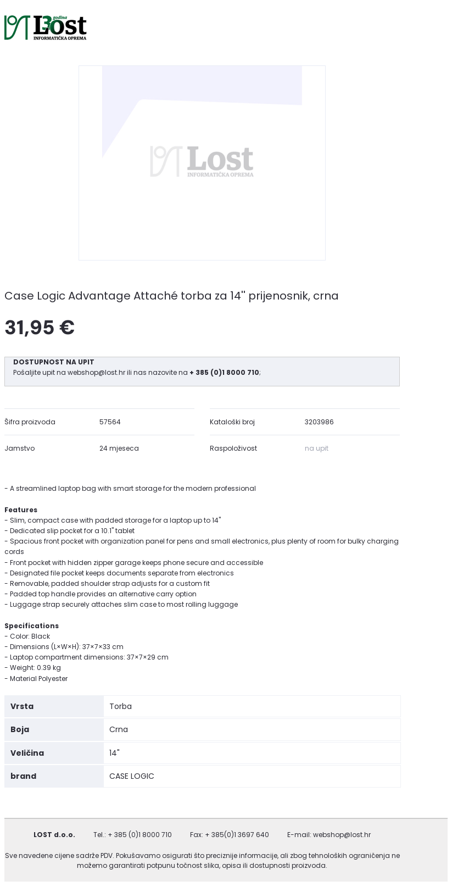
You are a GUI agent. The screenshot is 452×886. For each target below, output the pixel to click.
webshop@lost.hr (97, 372)
